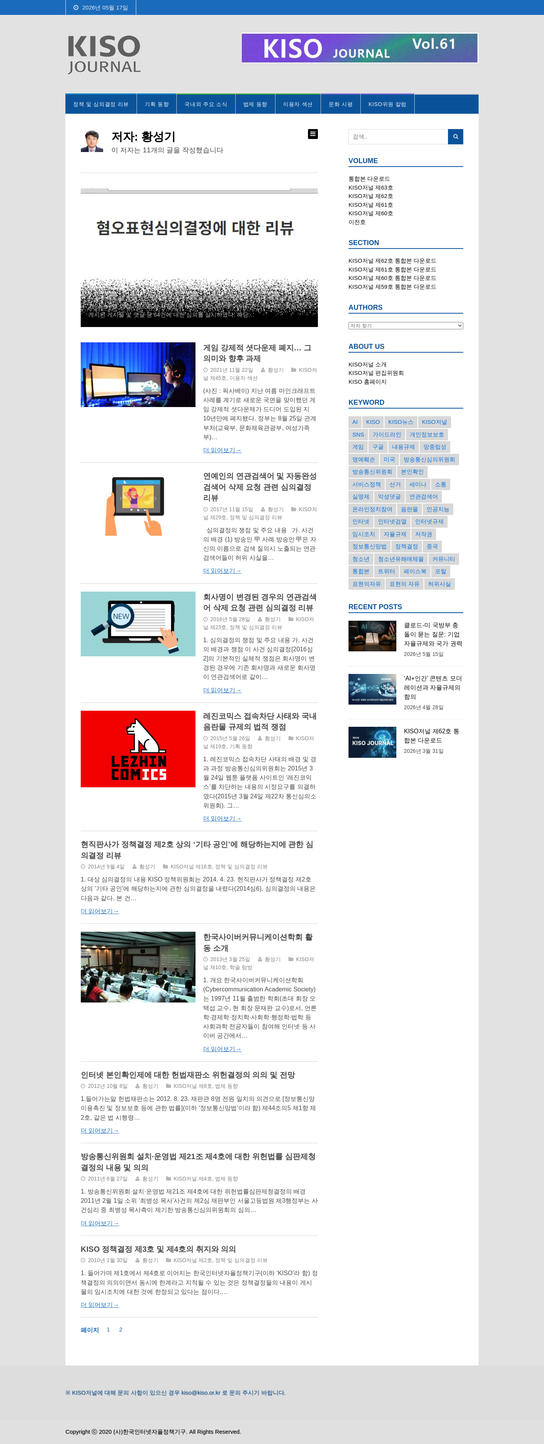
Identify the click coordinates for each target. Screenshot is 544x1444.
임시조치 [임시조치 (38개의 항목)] (363, 534)
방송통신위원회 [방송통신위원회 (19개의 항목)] (372, 471)
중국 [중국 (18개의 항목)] (432, 546)
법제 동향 (255, 104)
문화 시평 (341, 104)
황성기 (276, 370)
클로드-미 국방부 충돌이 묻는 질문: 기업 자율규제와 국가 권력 (433, 634)
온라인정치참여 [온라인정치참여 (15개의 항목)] (372, 509)
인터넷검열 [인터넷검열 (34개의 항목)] (392, 521)
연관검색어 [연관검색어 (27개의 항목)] (423, 496)
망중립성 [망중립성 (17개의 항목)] (434, 446)
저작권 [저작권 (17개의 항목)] (423, 534)
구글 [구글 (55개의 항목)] (378, 446)
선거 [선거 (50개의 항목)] (395, 484)
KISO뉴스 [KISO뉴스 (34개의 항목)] (401, 422)
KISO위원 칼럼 (387, 104)
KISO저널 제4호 (193, 1179)
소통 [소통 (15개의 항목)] (440, 484)
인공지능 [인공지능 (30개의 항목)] (438, 509)
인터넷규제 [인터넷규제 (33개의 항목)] (429, 521)
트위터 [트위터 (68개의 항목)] (386, 571)
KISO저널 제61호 (371, 204)
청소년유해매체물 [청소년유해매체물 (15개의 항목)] (401, 559)
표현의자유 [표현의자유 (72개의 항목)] (366, 584)
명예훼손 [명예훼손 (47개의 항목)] (363, 459)
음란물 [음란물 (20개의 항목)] (409, 509)
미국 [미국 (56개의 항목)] (389, 459)
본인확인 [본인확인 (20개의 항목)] (412, 471)
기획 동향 (157, 104)
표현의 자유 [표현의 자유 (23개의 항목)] (404, 584)
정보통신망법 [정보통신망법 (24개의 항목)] (369, 546)
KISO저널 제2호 (193, 1260)
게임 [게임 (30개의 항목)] (358, 446)
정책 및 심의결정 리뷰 (101, 104)
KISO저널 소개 (368, 364)
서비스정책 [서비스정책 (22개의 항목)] (366, 484)
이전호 (357, 222)
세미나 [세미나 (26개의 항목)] (418, 484)
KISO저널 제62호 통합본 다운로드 (393, 260)
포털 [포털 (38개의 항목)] (440, 571)
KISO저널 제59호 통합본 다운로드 (393, 286)
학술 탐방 (241, 967)
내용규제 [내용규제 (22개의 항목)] (403, 446)
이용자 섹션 (298, 104)
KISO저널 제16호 (191, 866)
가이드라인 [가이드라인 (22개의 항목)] (387, 434)
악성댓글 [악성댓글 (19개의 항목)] (389, 496)
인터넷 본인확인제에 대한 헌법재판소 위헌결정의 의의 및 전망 (188, 1075)
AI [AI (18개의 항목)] (355, 422)
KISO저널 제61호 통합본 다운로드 (393, 269)
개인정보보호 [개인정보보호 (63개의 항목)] (427, 434)
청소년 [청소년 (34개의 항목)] (361, 559)
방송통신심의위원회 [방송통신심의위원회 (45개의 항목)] (429, 459)
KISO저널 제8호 (193, 1086)
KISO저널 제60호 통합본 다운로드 (393, 278)
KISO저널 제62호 (371, 196)
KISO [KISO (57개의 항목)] (373, 422)
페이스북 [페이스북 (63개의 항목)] (415, 571)
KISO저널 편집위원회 (376, 373)
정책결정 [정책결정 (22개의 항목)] (406, 546)
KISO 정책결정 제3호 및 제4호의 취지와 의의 (158, 1249)
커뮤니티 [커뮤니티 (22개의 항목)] (443, 559)
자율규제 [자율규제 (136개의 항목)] (395, 534)
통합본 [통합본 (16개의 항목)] (361, 571)
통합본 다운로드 (369, 178)
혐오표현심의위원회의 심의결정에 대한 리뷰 (168, 284)
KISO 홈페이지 (368, 381)
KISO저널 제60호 (371, 213)
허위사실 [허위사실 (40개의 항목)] (439, 584)
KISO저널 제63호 (371, 187)
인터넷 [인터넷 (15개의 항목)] (361, 521)
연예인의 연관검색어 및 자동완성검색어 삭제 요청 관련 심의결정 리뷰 (260, 487)
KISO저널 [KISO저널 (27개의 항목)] (434, 422)
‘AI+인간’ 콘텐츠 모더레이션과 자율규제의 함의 (433, 687)
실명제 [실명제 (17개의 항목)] (361, 496)
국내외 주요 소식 (205, 104)
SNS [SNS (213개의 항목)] (358, 434)
